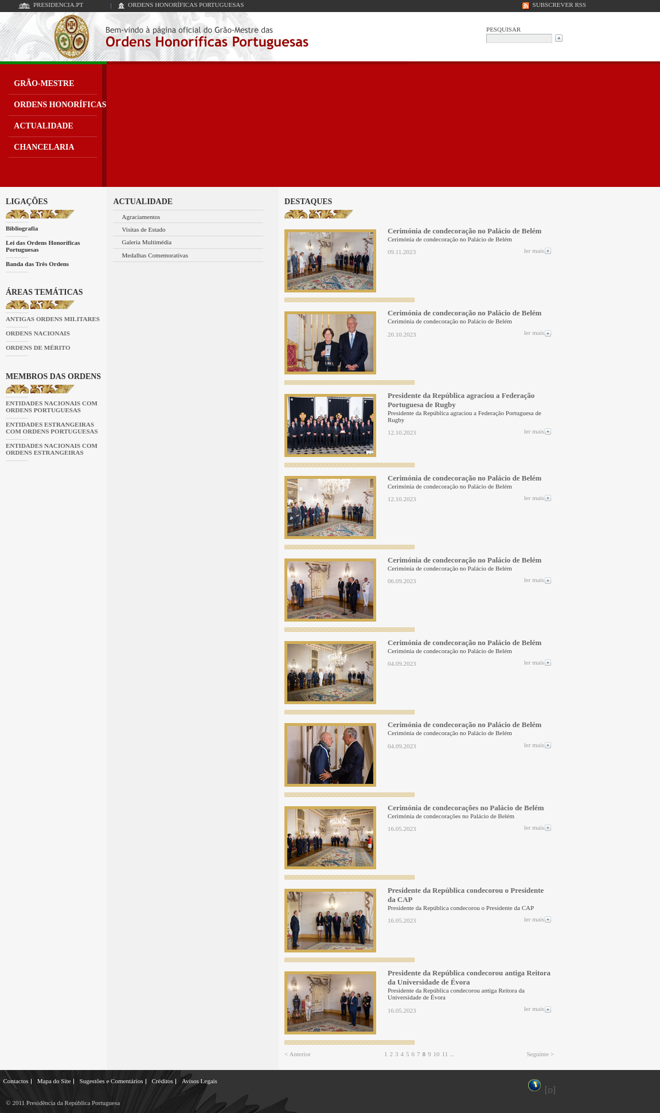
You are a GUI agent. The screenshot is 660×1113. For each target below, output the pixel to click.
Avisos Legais (199, 1080)
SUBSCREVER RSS (560, 4)
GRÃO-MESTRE (44, 83)
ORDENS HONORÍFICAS (60, 104)
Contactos (16, 1080)
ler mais (538, 250)
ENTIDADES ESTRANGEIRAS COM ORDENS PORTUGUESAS (52, 428)
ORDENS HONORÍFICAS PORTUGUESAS (186, 4)
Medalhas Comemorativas (155, 255)
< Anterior (297, 1053)
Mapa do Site (54, 1080)
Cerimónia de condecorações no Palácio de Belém (466, 807)
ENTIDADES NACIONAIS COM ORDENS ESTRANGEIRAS (51, 449)
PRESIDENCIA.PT (58, 4)
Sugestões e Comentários (111, 1080)
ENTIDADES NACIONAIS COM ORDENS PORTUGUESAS (51, 406)
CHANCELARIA (44, 147)
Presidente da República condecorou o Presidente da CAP (466, 895)
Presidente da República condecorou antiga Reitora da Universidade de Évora (469, 977)
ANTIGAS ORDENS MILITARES (53, 318)
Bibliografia (22, 228)
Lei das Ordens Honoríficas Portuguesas (43, 246)
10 (437, 1053)
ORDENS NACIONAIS (38, 333)
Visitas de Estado (144, 229)
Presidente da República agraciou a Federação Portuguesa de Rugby (461, 400)
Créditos (162, 1080)
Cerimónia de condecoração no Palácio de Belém (464, 230)
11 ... (448, 1053)
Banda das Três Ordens (37, 263)
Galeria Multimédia (147, 242)
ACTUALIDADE (43, 126)
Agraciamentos (141, 216)
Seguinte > (540, 1053)
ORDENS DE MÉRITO (38, 347)
